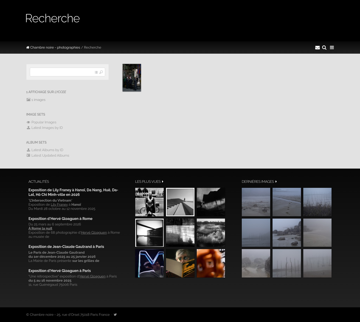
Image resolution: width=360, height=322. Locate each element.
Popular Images (41, 122)
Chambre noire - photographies (53, 47)
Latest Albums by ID (44, 150)
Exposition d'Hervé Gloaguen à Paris (59, 271)
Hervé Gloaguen (94, 232)
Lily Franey (59, 205)
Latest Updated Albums (47, 155)
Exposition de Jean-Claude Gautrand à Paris (66, 246)
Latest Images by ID (44, 128)
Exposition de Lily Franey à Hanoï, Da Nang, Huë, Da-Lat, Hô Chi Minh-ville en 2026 (73, 192)
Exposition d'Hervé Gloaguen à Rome (60, 219)
